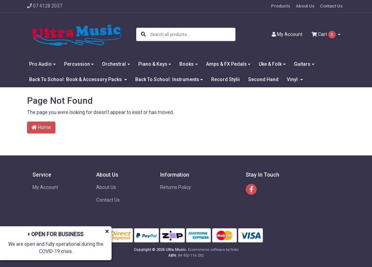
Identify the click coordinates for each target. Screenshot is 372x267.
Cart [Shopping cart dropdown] (324, 34)
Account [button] (287, 34)
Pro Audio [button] (40, 64)
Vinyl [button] (293, 79)
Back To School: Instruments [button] (167, 79)
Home (41, 127)
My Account (45, 187)
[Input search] (192, 34)
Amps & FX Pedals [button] (226, 64)
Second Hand (263, 79)
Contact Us (331, 6)
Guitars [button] (302, 64)
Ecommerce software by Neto (213, 249)
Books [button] (186, 64)
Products (280, 6)
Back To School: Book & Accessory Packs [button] (76, 79)
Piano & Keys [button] (152, 64)
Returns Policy (175, 187)
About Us (305, 6)
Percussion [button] (77, 64)
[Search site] (143, 34)
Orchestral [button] (114, 64)
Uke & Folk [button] (270, 64)
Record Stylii (225, 79)
